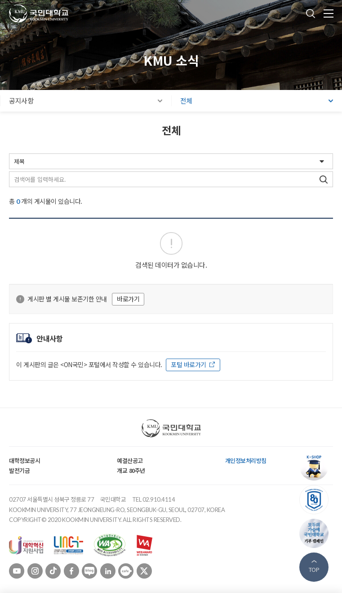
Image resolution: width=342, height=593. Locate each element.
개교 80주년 (131, 470)
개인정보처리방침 (245, 460)
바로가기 (128, 298)
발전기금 (19, 470)
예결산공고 (130, 460)
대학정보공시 (24, 460)
